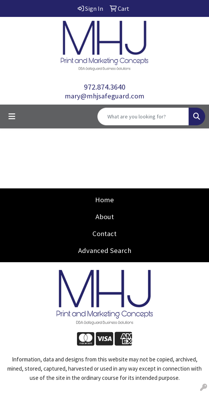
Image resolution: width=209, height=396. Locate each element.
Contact (104, 233)
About (104, 216)
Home (104, 199)
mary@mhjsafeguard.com (104, 96)
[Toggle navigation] (12, 116)
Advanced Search (104, 250)
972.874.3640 (104, 87)
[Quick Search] (143, 116)
